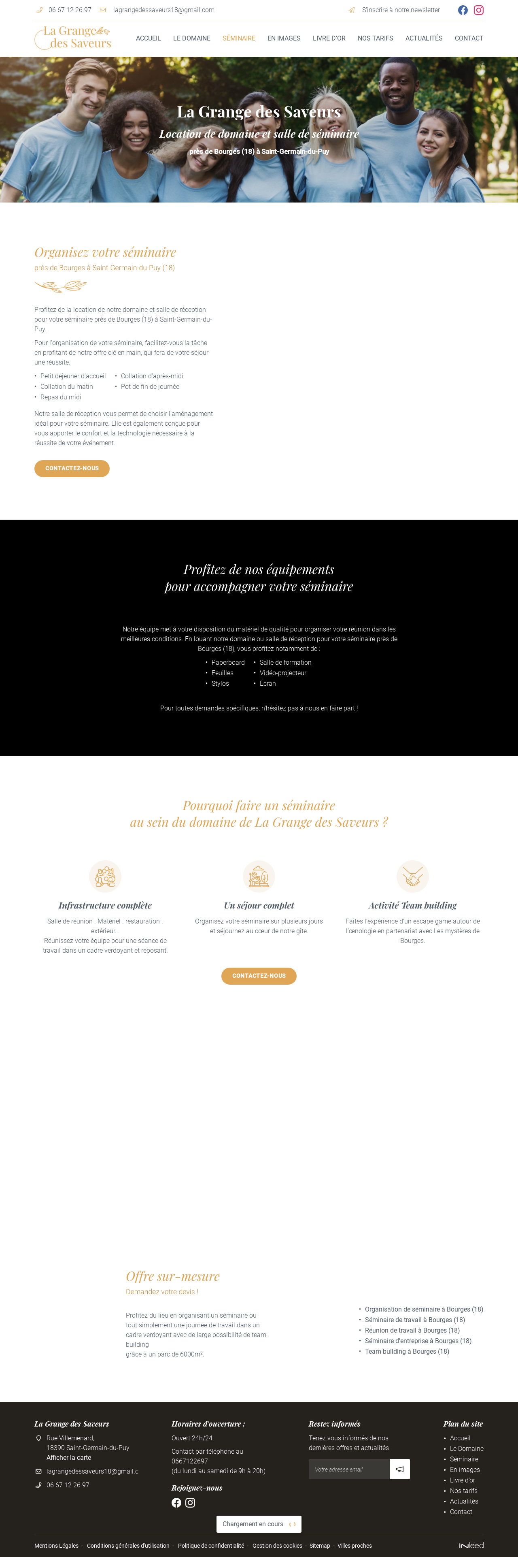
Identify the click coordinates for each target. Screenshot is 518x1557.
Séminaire (239, 38)
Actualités (424, 38)
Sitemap (320, 1545)
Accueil (148, 38)
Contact (469, 38)
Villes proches (355, 1545)
